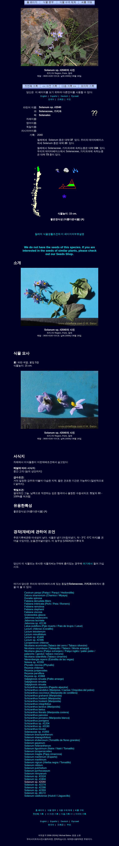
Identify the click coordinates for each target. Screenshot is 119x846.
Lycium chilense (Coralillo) (38, 629)
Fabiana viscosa (33, 612)
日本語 (60, 99)
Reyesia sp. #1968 (34, 676)
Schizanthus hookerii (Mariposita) (42, 698)
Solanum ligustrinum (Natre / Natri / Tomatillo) (49, 748)
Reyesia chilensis (34, 667)
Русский (75, 96)
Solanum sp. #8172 (35, 793)
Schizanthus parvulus (36, 715)
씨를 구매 (79, 810)
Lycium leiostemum (34, 631)
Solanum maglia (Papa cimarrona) (43, 754)
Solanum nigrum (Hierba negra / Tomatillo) (47, 762)
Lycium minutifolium (35, 634)
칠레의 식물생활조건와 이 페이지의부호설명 (59, 234)
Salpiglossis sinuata (35, 681)
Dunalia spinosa (33, 598)
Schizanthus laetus (34, 709)
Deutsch (64, 96)
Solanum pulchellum (35, 768)
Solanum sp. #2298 (35, 787)
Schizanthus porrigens (36, 720)
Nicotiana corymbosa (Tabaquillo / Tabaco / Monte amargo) (56, 648)
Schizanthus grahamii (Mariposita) (43, 695)
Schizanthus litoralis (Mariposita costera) (46, 712)
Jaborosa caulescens (36, 617)
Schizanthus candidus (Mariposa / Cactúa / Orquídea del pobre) (59, 690)
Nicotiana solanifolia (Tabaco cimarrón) (45, 656)
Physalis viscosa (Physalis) (39, 665)
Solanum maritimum (35, 759)
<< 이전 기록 (52, 814)
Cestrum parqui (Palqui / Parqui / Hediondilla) (49, 592)
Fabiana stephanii (34, 609)
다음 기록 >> (67, 814)
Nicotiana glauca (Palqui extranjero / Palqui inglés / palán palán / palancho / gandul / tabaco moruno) (59, 652)
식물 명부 (51, 810)
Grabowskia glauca (34, 615)
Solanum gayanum (34, 743)
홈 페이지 (39, 810)
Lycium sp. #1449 (34, 637)
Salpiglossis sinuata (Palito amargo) (44, 679)
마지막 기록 (80, 814)
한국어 (51, 99)
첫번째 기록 (38, 814)
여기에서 (88, 563)
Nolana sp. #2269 (34, 662)
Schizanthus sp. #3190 (36, 726)
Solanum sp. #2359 (35, 790)
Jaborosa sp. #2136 (35, 623)
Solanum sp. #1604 (35, 779)
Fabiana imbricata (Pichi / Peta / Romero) (47, 603)
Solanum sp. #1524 (35, 776)
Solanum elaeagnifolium (37, 737)
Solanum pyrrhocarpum (37, 770)
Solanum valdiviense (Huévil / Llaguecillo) (47, 796)
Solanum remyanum (35, 773)
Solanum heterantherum (37, 745)
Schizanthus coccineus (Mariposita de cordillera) (50, 693)
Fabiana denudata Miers (37, 601)
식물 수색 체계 (65, 810)
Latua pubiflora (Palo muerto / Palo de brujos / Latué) (53, 626)
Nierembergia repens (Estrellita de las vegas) (49, 659)
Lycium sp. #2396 (34, 640)
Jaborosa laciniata (34, 620)
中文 (69, 99)
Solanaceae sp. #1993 (36, 731)
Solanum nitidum (33, 765)
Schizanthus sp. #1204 (36, 723)
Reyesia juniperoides (35, 670)
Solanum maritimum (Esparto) (40, 757)
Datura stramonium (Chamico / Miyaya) (45, 595)
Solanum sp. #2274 (35, 784)
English (43, 96)
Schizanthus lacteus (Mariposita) (42, 706)
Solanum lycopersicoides (38, 751)
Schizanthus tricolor (35, 729)
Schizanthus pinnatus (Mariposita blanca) (47, 718)
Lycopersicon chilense (36, 642)
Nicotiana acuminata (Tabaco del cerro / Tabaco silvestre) (55, 645)
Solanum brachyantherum (38, 734)
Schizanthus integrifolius (37, 704)
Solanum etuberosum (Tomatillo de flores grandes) (52, 740)
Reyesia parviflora (34, 673)
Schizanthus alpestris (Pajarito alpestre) (46, 687)
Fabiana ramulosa (34, 606)
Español (53, 96)
